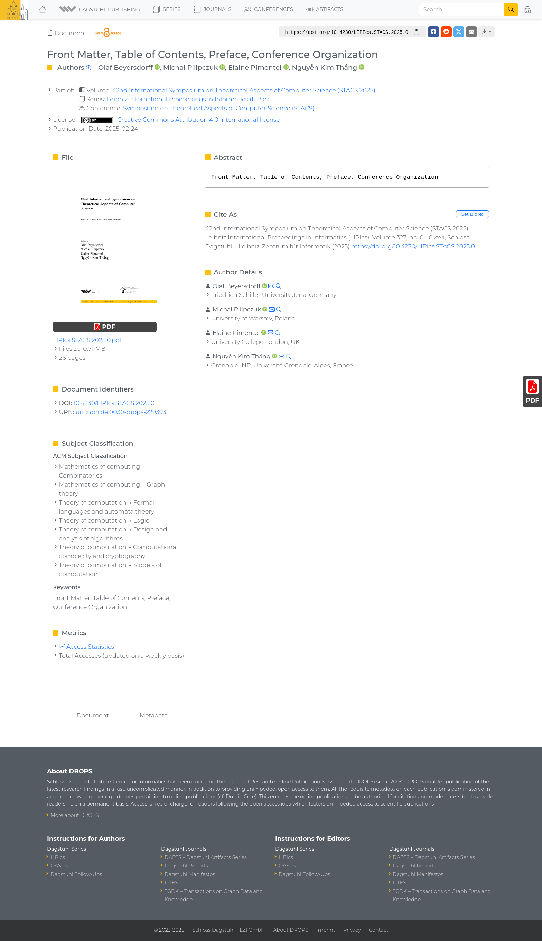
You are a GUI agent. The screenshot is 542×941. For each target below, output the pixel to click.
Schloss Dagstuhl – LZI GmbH (228, 930)
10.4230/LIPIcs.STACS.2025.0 (114, 402)
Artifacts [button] (324, 9)
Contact (378, 930)
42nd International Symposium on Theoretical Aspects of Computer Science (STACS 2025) (243, 90)
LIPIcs (57, 857)
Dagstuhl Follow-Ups (76, 874)
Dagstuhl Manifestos (190, 874)
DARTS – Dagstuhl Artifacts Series (206, 857)
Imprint (325, 930)
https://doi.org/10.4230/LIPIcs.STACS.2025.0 (413, 246)
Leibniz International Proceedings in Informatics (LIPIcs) (188, 99)
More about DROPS (74, 815)
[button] (100, 9)
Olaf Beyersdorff (125, 67)
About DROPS (290, 930)
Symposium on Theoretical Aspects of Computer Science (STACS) (219, 108)
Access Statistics (86, 646)
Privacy (352, 930)
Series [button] (167, 9)
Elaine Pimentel (254, 67)
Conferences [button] (268, 9)
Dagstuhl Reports (186, 866)
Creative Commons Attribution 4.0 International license (180, 119)
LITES (171, 882)
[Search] (461, 9)
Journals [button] (212, 9)
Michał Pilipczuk (190, 67)
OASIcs (59, 866)
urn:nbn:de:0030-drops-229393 (121, 411)
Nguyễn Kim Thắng (324, 67)
